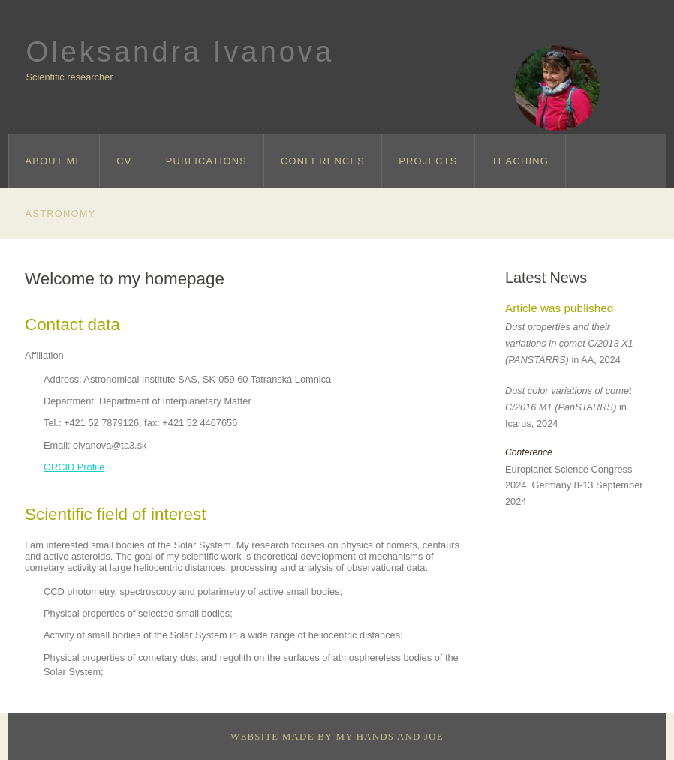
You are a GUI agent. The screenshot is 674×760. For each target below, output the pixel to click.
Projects (428, 161)
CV (123, 161)
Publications (206, 161)
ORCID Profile (74, 467)
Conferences (323, 161)
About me (54, 161)
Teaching (520, 161)
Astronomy (61, 213)
